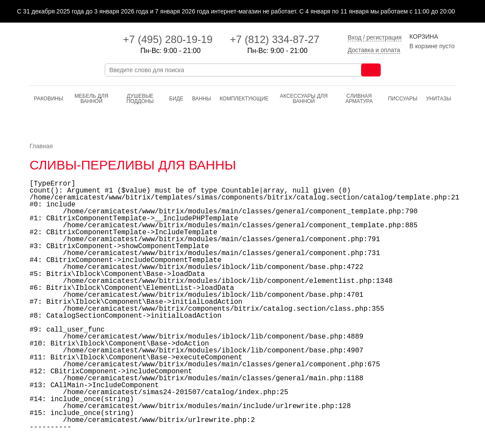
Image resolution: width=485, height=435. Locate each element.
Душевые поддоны (140, 98)
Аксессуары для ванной (304, 98)
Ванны (201, 99)
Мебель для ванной (92, 98)
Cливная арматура (359, 98)
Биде (176, 99)
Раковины (48, 99)
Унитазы (438, 99)
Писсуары (403, 99)
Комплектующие (244, 99)
